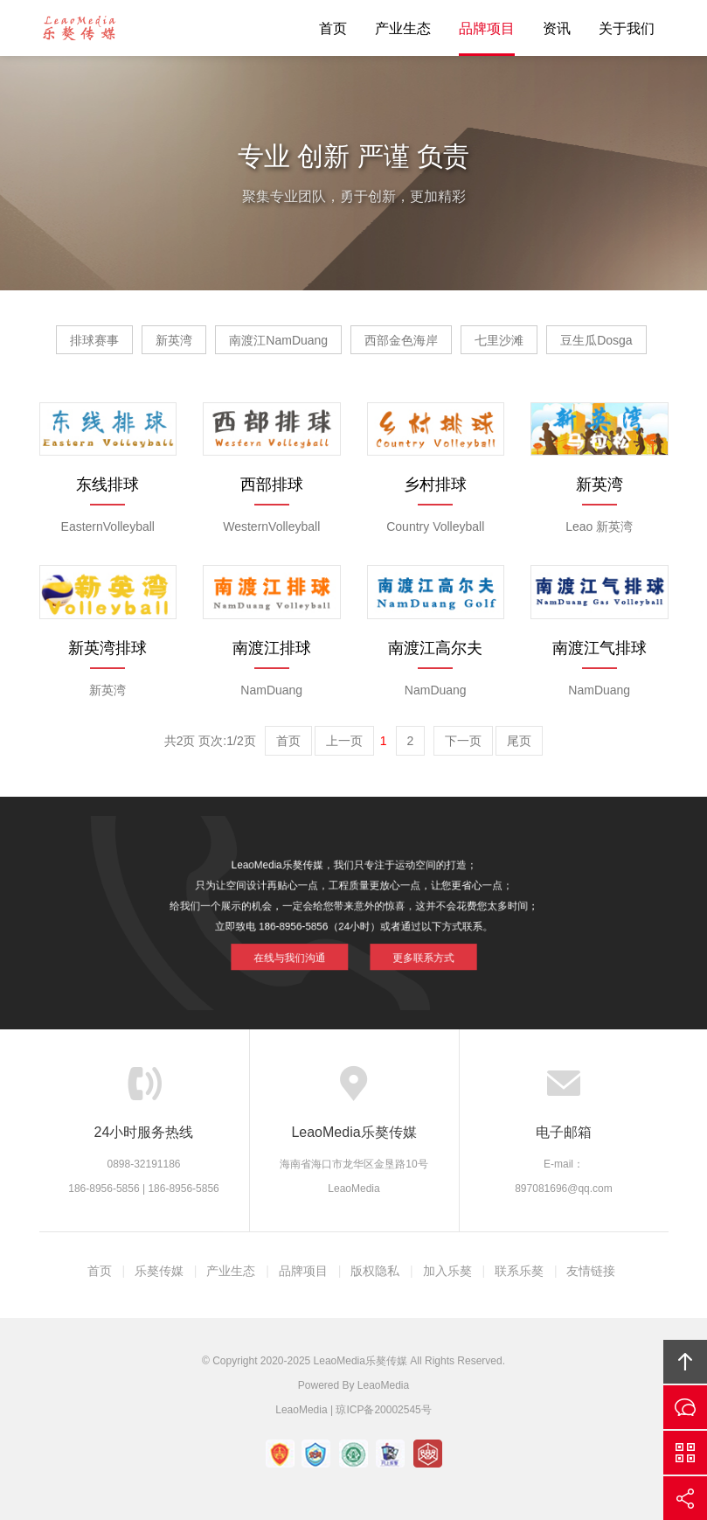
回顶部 (685, 1362)
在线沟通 (685, 1407)
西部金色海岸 (401, 340)
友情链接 (590, 1271)
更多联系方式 (410, 949)
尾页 (519, 741)
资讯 (557, 28)
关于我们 (627, 28)
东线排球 (107, 484)
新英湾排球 (107, 648)
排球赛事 (94, 340)
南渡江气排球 (599, 648)
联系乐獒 (519, 1271)
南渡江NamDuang (278, 340)
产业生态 (403, 28)
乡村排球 (435, 484)
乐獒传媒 (159, 1271)
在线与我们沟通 (301, 949)
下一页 (463, 741)
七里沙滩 (499, 340)
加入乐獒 (447, 1271)
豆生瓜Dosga (596, 340)
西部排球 (271, 484)
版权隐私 (374, 1271)
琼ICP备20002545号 (383, 1410)
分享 (685, 1498)
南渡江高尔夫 (435, 648)
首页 (333, 28)
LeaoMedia (383, 1385)
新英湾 (174, 340)
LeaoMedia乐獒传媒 (78, 28)
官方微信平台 (685, 1453)
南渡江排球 (271, 648)
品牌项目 (487, 28)
